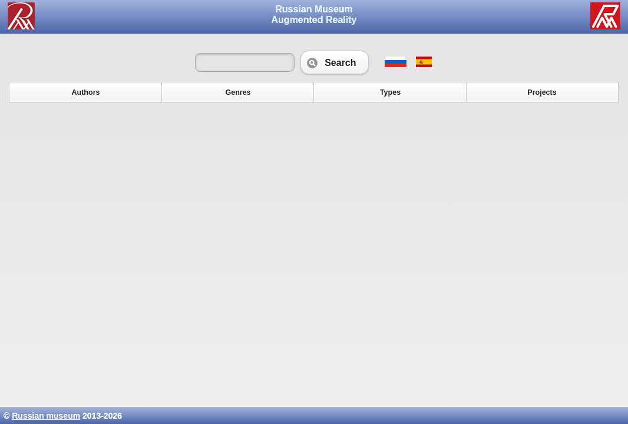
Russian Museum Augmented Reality (314, 14)
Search (334, 62)
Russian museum (46, 415)
